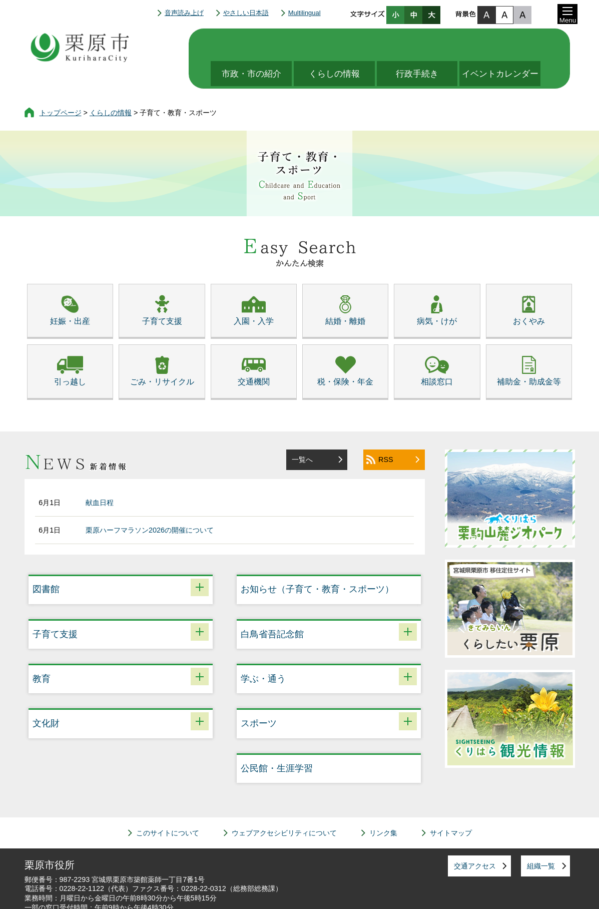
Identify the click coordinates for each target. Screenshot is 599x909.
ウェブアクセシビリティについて (284, 803)
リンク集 (383, 803)
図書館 (46, 559)
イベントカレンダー (510, 44)
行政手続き (423, 44)
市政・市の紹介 (248, 44)
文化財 (46, 693)
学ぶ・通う (263, 649)
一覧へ (302, 429)
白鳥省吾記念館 (272, 604)
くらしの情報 (335, 44)
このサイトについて (167, 803)
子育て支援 (55, 604)
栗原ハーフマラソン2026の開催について (150, 500)
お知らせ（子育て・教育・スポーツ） (317, 559)
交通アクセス (475, 836)
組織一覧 (541, 836)
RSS (385, 429)
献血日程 (100, 473)
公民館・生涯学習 (277, 738)
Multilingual (304, 13)
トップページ (61, 83)
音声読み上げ (184, 13)
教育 (42, 649)
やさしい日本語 (246, 13)
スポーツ (259, 693)
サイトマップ (451, 803)
